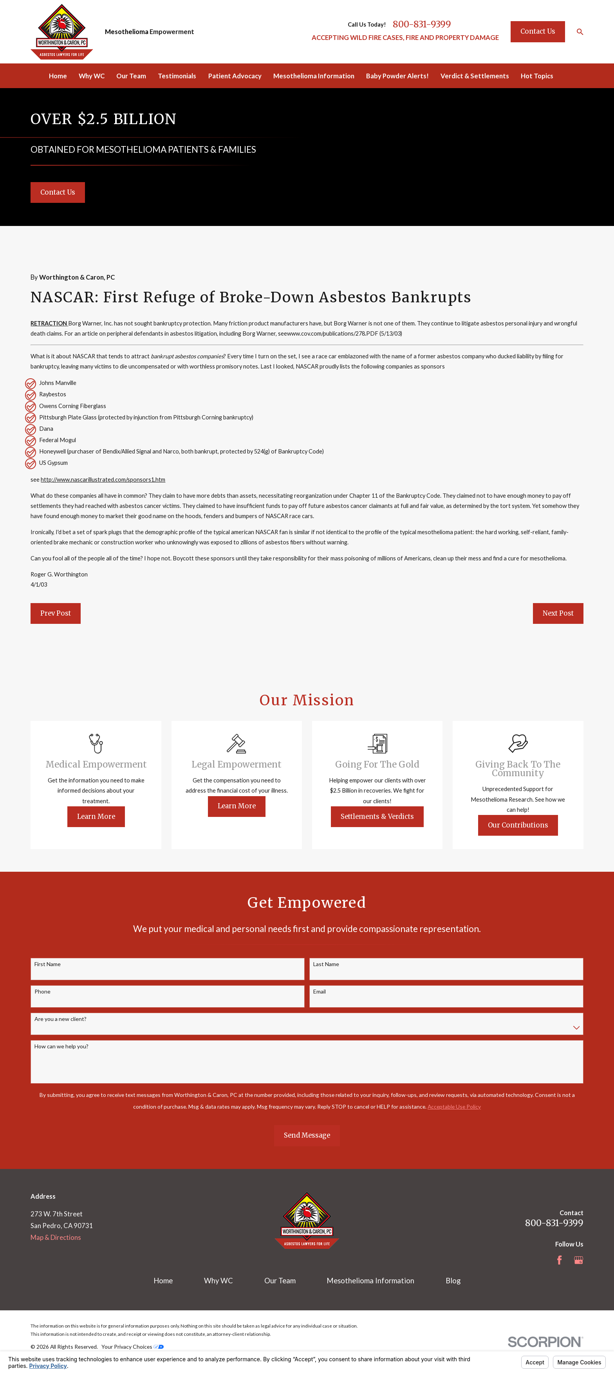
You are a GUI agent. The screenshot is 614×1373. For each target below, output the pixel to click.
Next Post (558, 613)
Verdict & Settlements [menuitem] (475, 76)
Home (163, 1280)
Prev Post (55, 613)
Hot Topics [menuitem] (537, 76)
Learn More (108, 817)
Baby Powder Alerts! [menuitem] (397, 76)
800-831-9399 (422, 24)
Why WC (218, 1280)
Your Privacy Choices (132, 1346)
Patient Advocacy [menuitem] (235, 76)
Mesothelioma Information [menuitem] (313, 76)
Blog (453, 1280)
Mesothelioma (126, 32)
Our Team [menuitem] (131, 76)
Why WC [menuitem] (92, 76)
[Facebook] (559, 1260)
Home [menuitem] (58, 76)
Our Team (280, 1280)
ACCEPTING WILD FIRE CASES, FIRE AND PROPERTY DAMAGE (405, 38)
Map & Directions (56, 1237)
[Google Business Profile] (578, 1260)
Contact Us (537, 31)
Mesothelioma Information (370, 1280)
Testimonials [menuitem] (177, 76)
